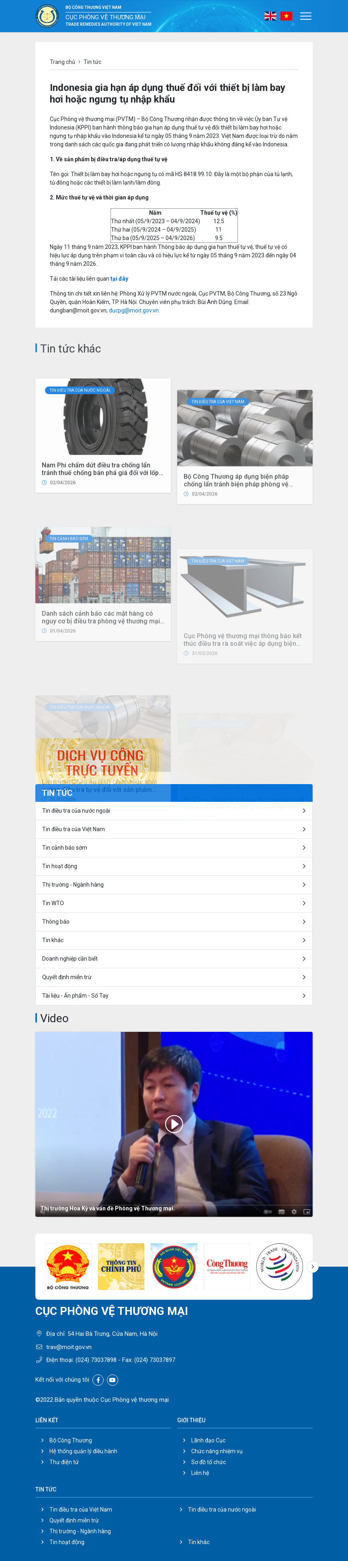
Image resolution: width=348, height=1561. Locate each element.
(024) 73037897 (154, 1360)
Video (54, 1018)
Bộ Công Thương (70, 1440)
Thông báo (56, 921)
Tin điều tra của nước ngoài (80, 479)
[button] (313, 1267)
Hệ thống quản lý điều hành (83, 1451)
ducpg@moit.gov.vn (134, 310)
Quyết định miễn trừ (67, 977)
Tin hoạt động (66, 1542)
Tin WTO (53, 903)
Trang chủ (62, 62)
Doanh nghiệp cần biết (70, 958)
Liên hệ (200, 1473)
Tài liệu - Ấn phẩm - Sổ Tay (75, 995)
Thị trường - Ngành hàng (73, 884)
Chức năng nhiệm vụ (217, 1451)
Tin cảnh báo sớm (64, 847)
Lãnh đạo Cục (208, 1440)
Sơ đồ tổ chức (208, 1462)
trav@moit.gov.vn (69, 1347)
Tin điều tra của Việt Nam (73, 829)
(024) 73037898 (96, 1360)
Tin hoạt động (59, 866)
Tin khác (52, 940)
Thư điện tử (64, 1462)
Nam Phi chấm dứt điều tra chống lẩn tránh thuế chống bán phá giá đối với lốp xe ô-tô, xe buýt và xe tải (100, 561)
